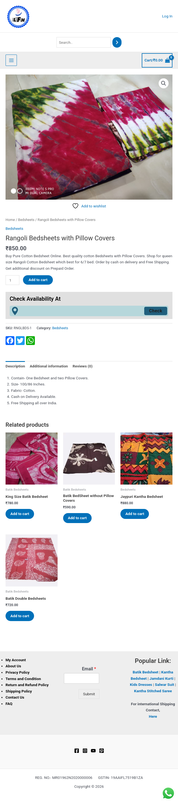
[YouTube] (93, 751)
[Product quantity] (12, 280)
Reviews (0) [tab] (82, 366)
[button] (164, 83)
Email (89, 669)
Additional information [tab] (49, 366)
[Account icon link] (167, 16)
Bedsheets (26, 220)
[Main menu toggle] (11, 60)
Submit (89, 695)
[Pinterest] (101, 751)
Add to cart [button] (20, 514)
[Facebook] (76, 751)
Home (10, 220)
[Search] (117, 42)
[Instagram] (84, 751)
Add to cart (38, 279)
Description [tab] (15, 366)
